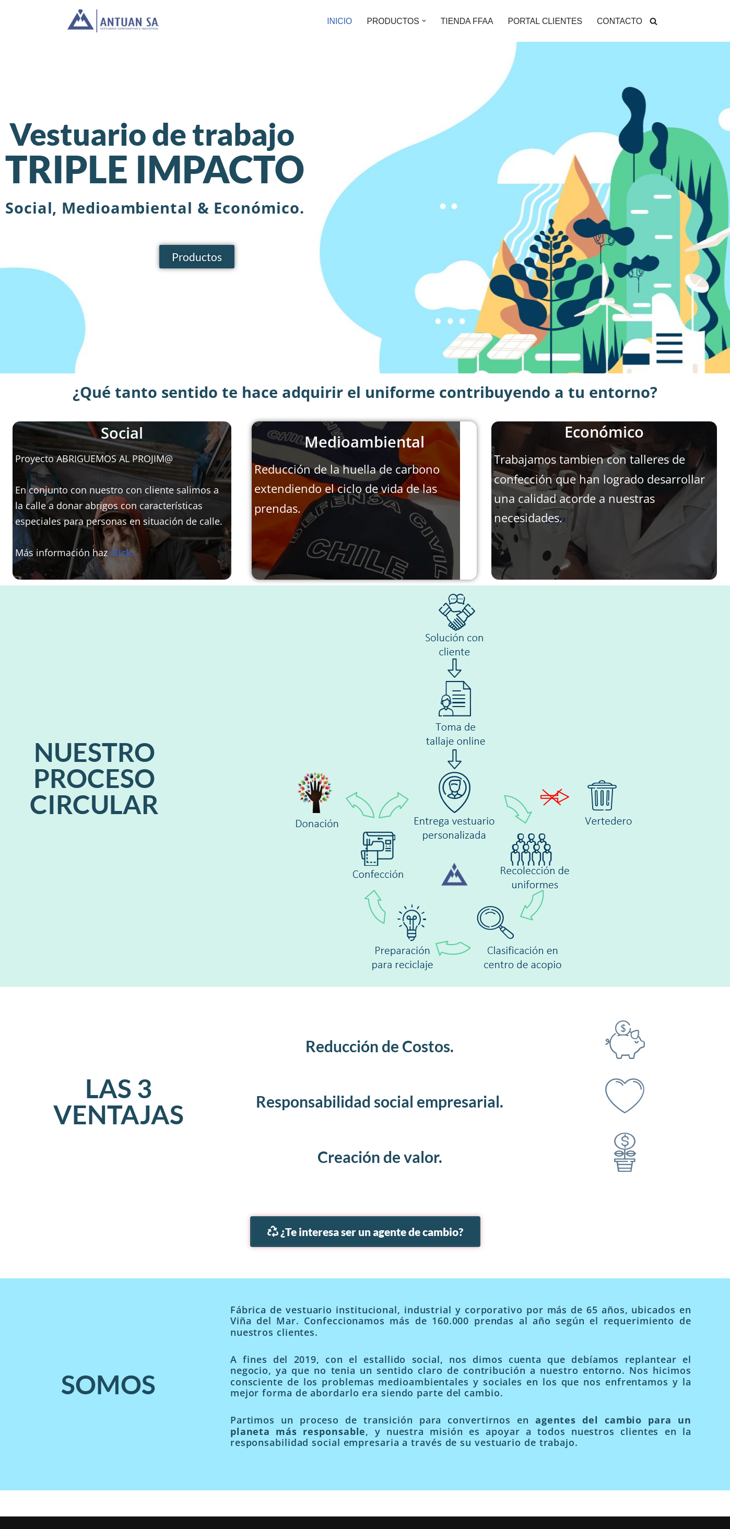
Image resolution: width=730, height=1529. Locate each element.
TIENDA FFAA (464, 21)
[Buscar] (653, 21)
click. (122, 553)
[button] (421, 21)
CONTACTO (619, 21)
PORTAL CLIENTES (544, 21)
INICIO (336, 21)
